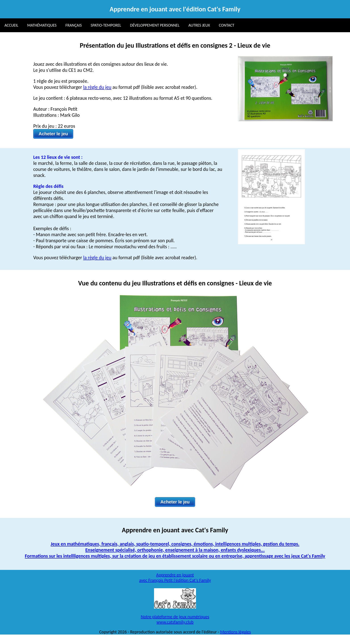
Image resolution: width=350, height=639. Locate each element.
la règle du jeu (97, 87)
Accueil (11, 25)
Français (73, 25)
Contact (226, 25)
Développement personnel (154, 25)
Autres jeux (199, 25)
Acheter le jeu (53, 133)
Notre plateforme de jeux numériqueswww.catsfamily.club (175, 619)
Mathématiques (41, 25)
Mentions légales (235, 632)
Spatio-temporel (106, 25)
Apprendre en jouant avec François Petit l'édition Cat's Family (175, 577)
